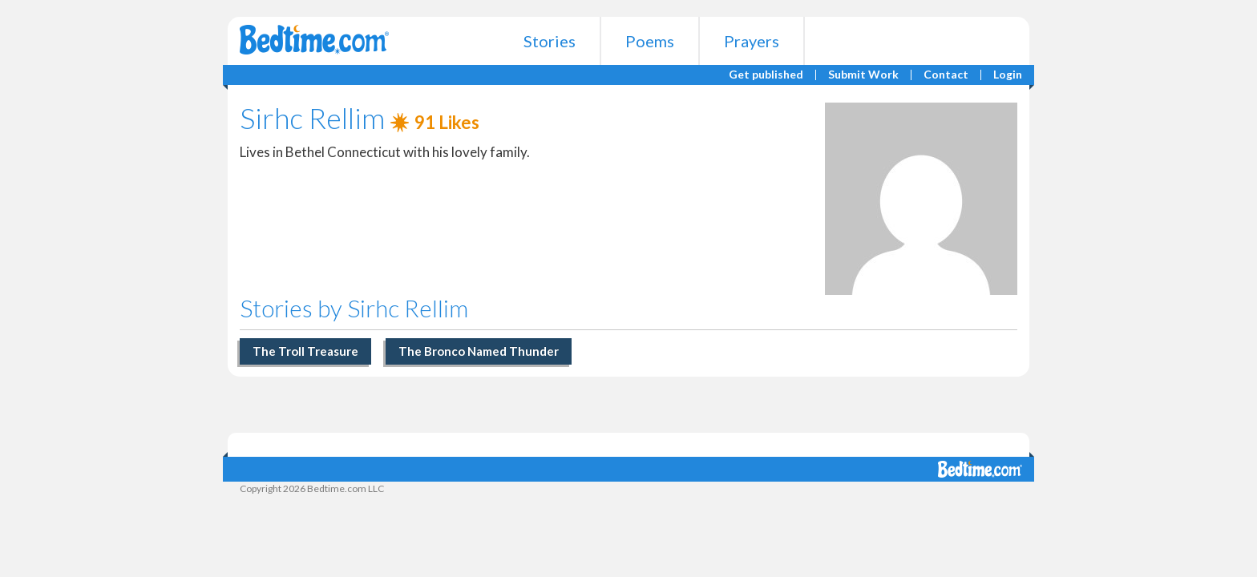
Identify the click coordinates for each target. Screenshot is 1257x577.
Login (1007, 75)
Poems (649, 40)
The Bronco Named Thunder (478, 351)
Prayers (751, 40)
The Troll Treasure (305, 351)
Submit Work (863, 75)
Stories (549, 40)
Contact (946, 75)
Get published (766, 75)
